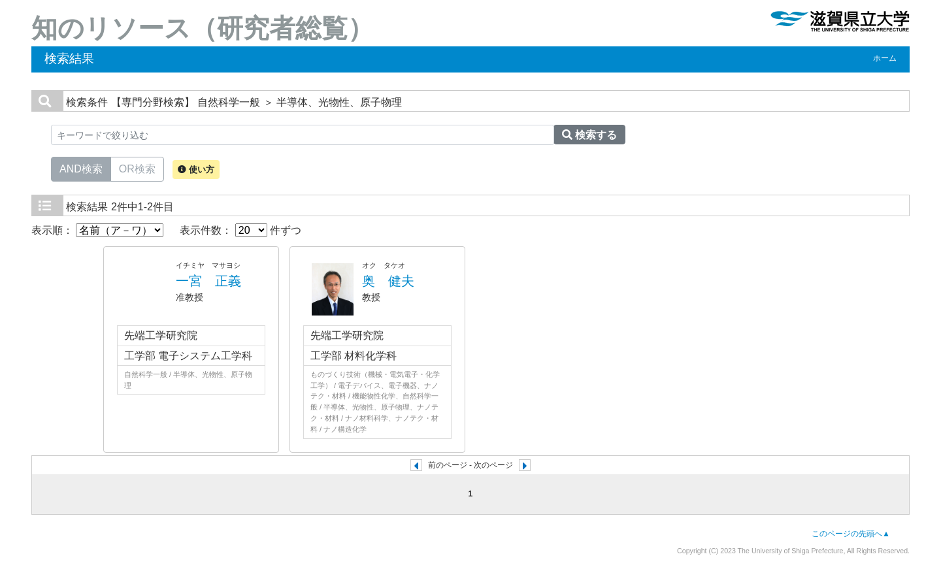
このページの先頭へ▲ (851, 533)
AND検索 (81, 167)
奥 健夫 (388, 281)
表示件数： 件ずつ (240, 230)
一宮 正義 (208, 281)
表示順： (97, 230)
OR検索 (137, 167)
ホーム (885, 58)
